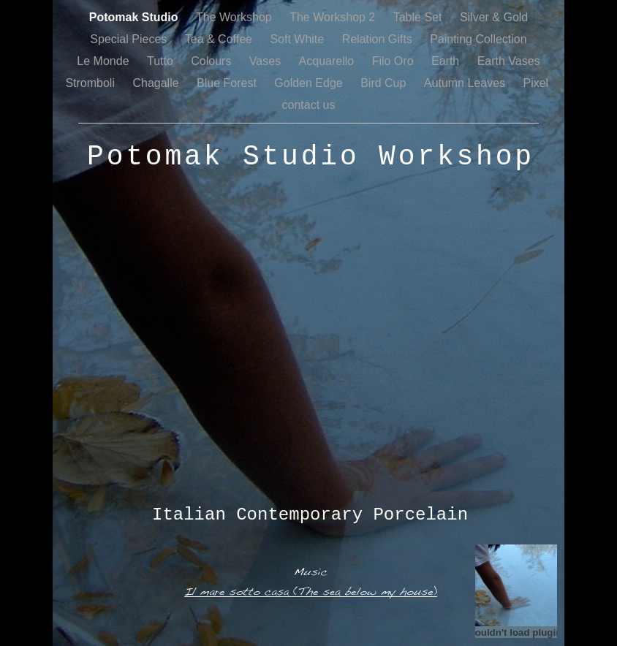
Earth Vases (508, 61)
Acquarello (328, 61)
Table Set (419, 17)
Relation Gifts (378, 39)
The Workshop (235, 17)
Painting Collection (478, 39)
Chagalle (157, 83)
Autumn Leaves (466, 83)
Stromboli (91, 83)
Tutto (161, 61)
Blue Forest (228, 83)
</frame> (546, 529)
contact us (309, 105)
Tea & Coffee (220, 39)
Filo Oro (394, 61)
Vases (266, 61)
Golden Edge (310, 83)
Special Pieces (130, 39)
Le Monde (104, 61)
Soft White (298, 39)
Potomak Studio (135, 17)
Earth (447, 61)
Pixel (537, 83)
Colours (213, 61)
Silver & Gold (494, 17)
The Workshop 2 (334, 17)
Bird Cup (384, 83)
